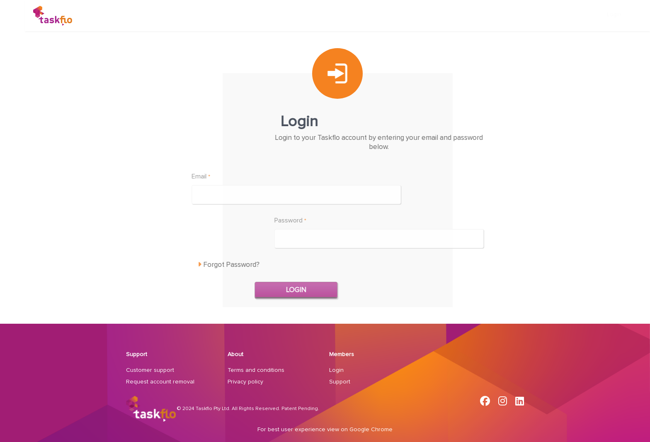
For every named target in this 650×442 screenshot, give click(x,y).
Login (623, 14)
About (235, 354)
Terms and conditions (256, 370)
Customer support (150, 370)
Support (136, 354)
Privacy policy (245, 382)
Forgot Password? (193, 265)
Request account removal (160, 382)
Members (341, 354)
